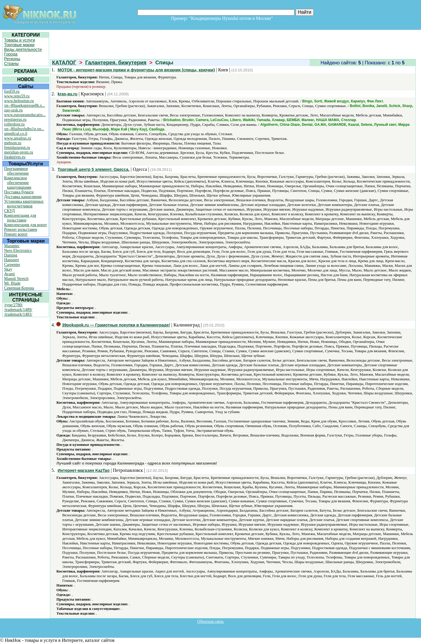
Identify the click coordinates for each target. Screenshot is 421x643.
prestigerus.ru (15, 119)
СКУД (9, 211)
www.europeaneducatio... (25, 115)
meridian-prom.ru (18, 152)
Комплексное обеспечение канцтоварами (17, 183)
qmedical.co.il (15, 133)
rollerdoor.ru (14, 124)
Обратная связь (210, 621)
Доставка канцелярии (23, 197)
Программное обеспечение (16, 171)
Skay (8, 269)
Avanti (9, 274)
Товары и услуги (19, 40)
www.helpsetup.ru (19, 101)
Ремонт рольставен (20, 229)
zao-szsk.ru (13, 110)
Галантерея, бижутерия (115, 63)
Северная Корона (19, 288)
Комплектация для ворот (25, 225)
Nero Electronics (18, 250)
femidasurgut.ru (17, 147)
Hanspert (11, 260)
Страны (11, 63)
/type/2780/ (13, 305)
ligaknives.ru (14, 157)
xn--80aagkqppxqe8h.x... (24, 105)
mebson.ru (12, 143)
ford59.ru (12, 91)
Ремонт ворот (15, 234)
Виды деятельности (23, 49)
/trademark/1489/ (18, 309)
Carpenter (12, 264)
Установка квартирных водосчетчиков (24, 203)
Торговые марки (19, 44)
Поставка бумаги (19, 192)
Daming (10, 255)
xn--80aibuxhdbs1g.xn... (24, 129)
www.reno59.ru (17, 96)
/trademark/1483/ (18, 314)
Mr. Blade (12, 283)
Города (11, 54)
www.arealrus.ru (17, 138)
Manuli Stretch (16, 278)
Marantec (12, 246)
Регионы (12, 58)
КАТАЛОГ (64, 63)
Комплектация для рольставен (20, 217)
